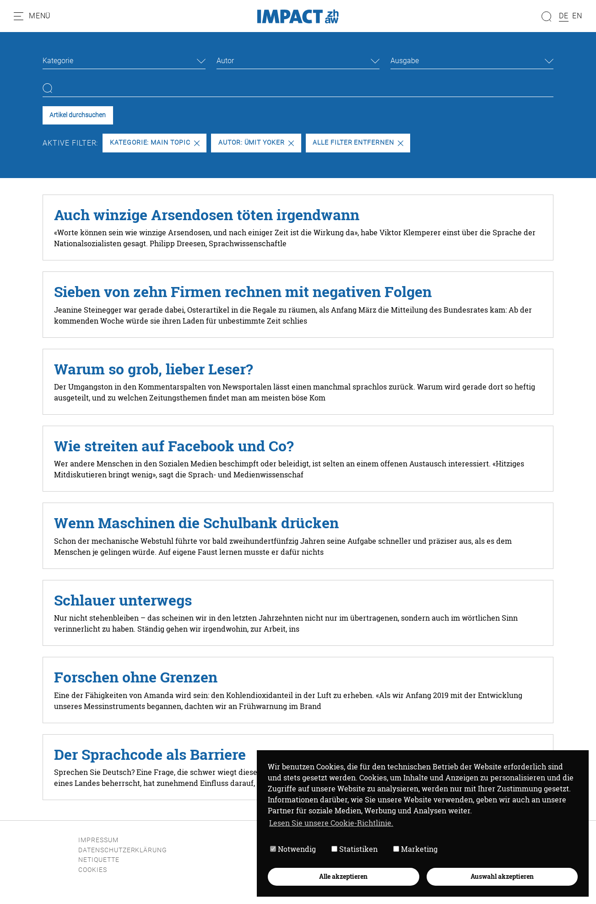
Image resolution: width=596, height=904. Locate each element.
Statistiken (354, 849)
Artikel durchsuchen (77, 115)
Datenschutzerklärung (122, 850)
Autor (225, 60)
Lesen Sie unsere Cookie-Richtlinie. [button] (331, 823)
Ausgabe (404, 60)
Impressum (98, 840)
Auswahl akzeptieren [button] (502, 876)
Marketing (415, 849)
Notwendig (293, 849)
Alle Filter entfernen (358, 142)
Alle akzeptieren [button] (343, 876)
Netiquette (98, 860)
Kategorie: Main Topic (155, 142)
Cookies (92, 870)
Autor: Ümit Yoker (256, 142)
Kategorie (58, 60)
